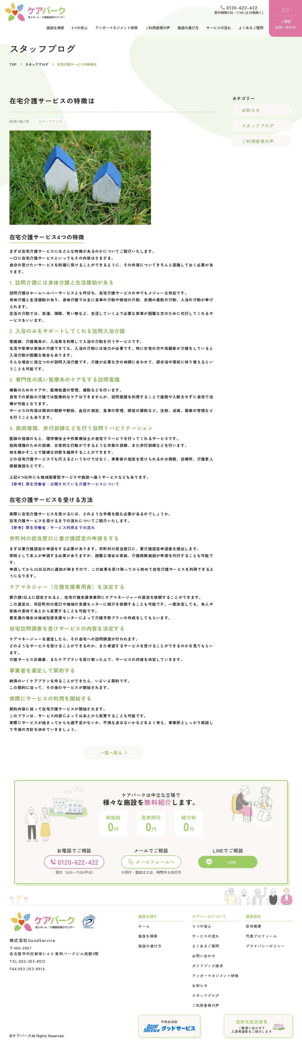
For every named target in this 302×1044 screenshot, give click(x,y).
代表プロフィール (261, 936)
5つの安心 (80, 27)
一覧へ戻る (111, 753)
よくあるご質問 (251, 27)
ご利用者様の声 (157, 27)
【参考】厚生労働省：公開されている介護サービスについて (64, 484)
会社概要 (253, 926)
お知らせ (251, 110)
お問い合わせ (203, 956)
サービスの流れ (218, 27)
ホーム (144, 926)
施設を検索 (55, 27)
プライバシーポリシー (265, 946)
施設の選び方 (188, 27)
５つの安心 (202, 926)
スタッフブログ (50, 121)
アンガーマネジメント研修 (116, 27)
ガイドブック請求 (207, 966)
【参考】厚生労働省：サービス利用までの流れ (52, 527)
